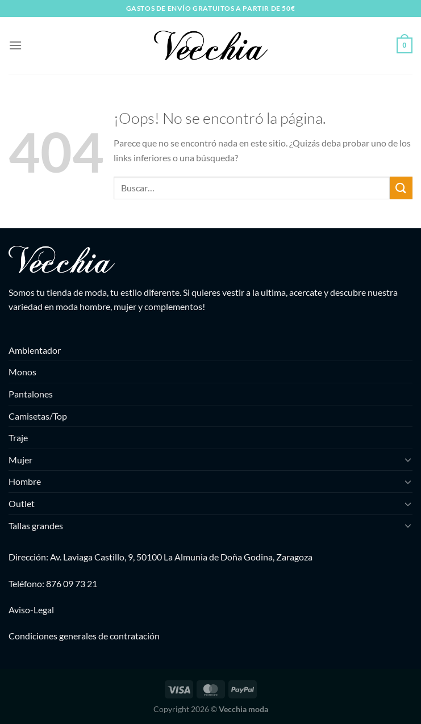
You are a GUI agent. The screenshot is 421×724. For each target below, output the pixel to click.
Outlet (22, 503)
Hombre (25, 481)
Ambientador (35, 350)
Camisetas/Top (38, 416)
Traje (18, 437)
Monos (22, 371)
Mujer (20, 459)
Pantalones (31, 393)
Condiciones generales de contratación (84, 635)
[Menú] (15, 45)
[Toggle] (407, 459)
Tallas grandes (36, 525)
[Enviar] (401, 188)
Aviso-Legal (31, 609)
